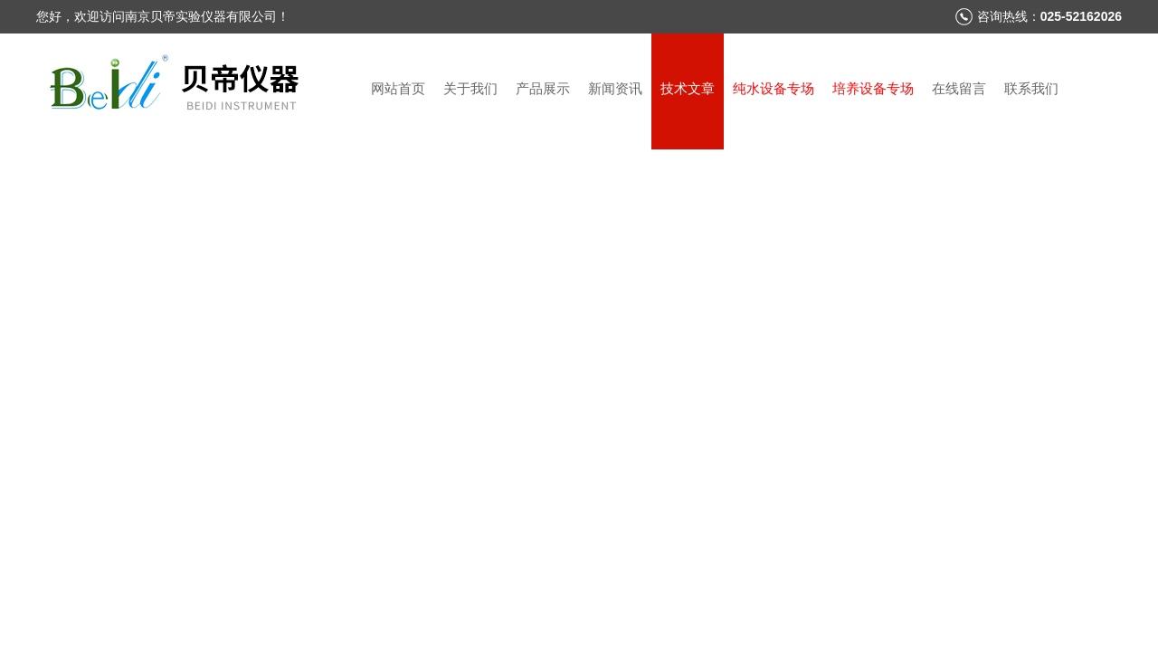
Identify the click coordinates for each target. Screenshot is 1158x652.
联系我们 (1031, 88)
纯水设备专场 (773, 88)
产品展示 (543, 88)
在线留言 (959, 88)
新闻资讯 (615, 88)
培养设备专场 (873, 88)
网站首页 (398, 88)
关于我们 (470, 88)
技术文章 (687, 88)
